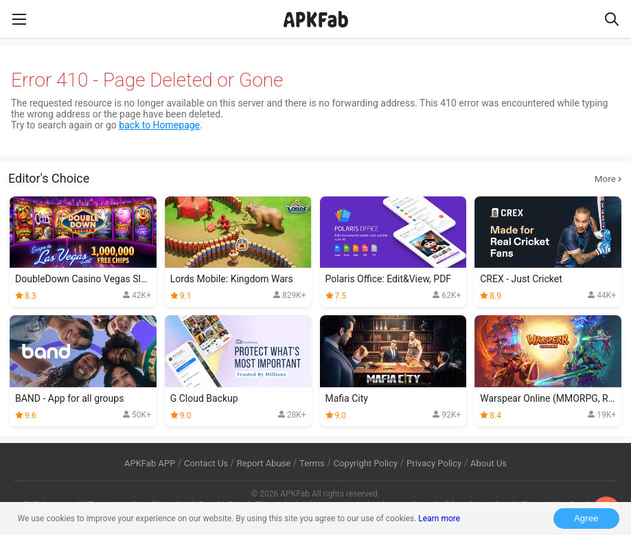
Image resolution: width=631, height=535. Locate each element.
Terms (312, 463)
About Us (488, 463)
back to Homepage (159, 124)
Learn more (439, 518)
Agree (586, 518)
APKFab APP (149, 463)
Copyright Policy (365, 463)
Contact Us (206, 463)
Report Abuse (264, 463)
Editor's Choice (315, 178)
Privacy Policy (433, 463)
